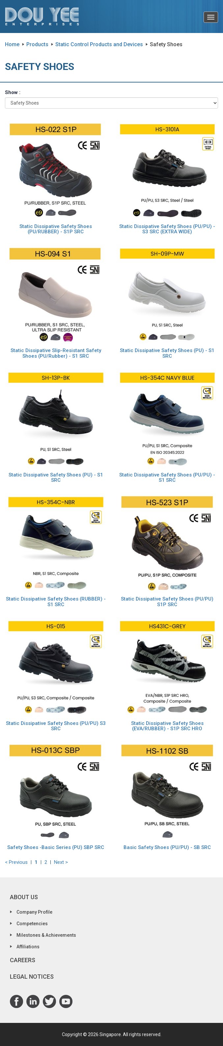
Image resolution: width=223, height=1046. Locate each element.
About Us (24, 897)
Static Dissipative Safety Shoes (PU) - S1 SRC (167, 353)
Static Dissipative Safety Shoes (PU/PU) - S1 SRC (167, 477)
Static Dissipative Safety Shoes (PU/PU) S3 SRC (56, 726)
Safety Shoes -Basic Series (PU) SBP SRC (55, 847)
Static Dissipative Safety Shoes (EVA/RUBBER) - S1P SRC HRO (167, 726)
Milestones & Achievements (46, 935)
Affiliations (28, 946)
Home (12, 44)
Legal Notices (32, 976)
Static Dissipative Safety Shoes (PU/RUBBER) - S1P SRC (55, 229)
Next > (61, 862)
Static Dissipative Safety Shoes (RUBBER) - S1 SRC (56, 601)
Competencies (32, 923)
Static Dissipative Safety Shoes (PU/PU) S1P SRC (167, 601)
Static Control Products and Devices (99, 44)
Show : (12, 92)
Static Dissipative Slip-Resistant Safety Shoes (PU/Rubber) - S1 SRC (56, 353)
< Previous (16, 862)
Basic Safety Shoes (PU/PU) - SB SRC (167, 847)
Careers (22, 960)
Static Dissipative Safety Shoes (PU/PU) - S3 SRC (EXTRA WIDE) (167, 229)
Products (37, 44)
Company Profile (34, 912)
